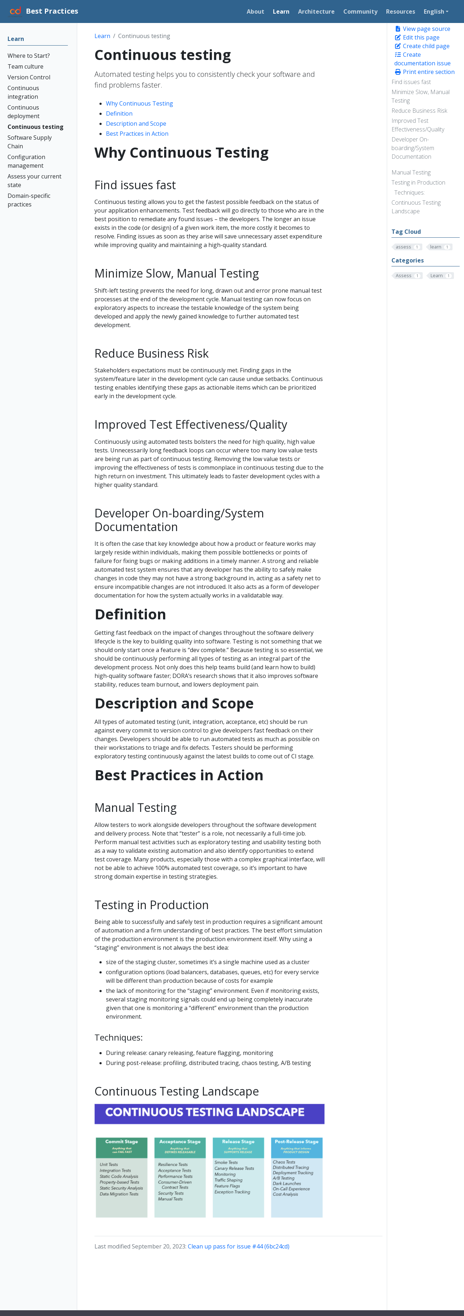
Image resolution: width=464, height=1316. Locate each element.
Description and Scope (136, 123)
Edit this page (417, 37)
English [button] (434, 11)
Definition (119, 113)
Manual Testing (411, 172)
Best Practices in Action (137, 134)
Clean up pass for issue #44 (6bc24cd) (238, 1246)
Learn (102, 36)
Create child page (422, 46)
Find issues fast (411, 82)
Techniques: (409, 192)
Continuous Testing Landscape (416, 207)
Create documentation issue (422, 59)
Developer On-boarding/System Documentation (412, 148)
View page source (422, 29)
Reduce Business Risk (419, 111)
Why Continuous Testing (139, 103)
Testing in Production (418, 182)
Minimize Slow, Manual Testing (420, 96)
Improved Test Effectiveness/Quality (417, 125)
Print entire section (424, 72)
